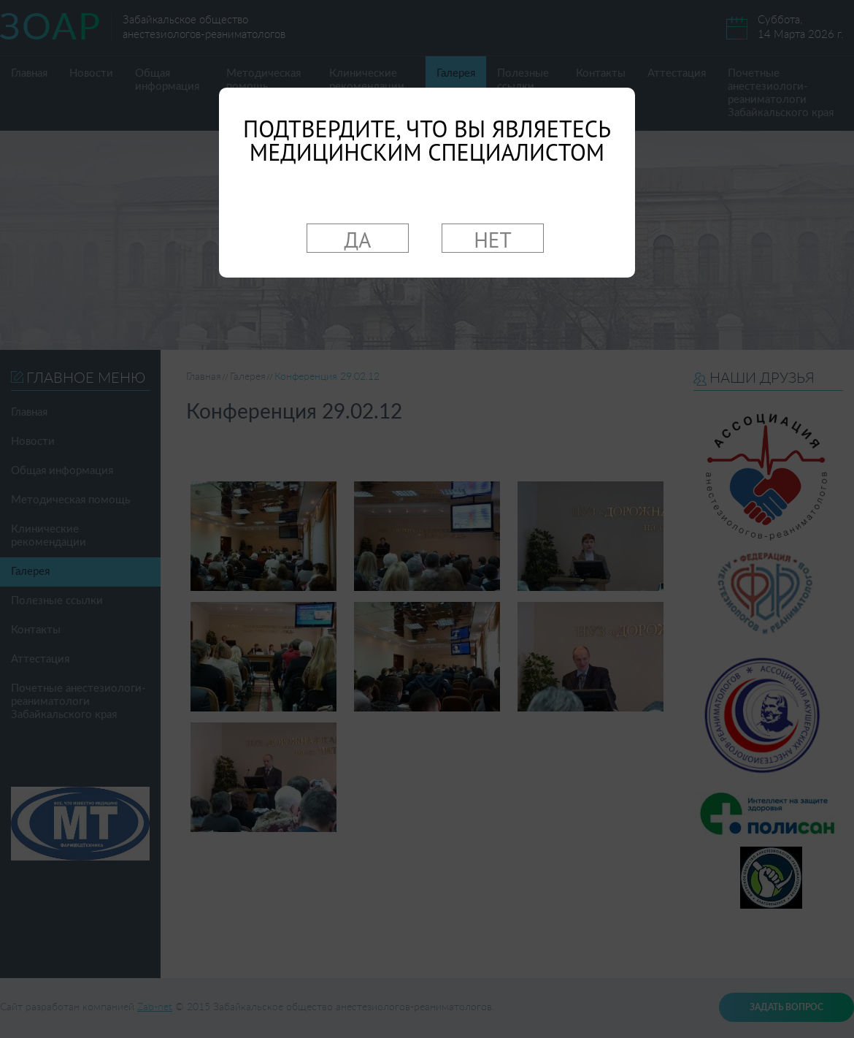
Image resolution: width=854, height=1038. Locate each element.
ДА (358, 239)
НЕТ (493, 239)
